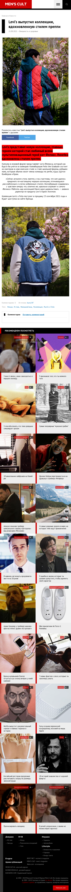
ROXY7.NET (38, 858)
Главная (5, 16)
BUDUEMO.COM (18, 873)
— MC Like (8, 840)
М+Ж (20, 837)
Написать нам (61, 888)
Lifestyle (46, 846)
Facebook (10, 137)
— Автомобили (47, 843)
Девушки (9, 837)
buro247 (30, 303)
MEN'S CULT (37, 861)
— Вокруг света (47, 855)
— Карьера (46, 853)
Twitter (27, 137)
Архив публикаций (13, 862)
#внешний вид (26, 307)
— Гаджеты (46, 840)
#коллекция (38, 307)
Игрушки (46, 837)
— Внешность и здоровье (51, 850)
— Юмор (21, 840)
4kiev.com (35, 864)
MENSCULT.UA (16, 867)
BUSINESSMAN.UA (17, 870)
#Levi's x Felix (49, 307)
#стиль (16, 307)
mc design (48, 880)
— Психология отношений (27, 843)
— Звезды (9, 843)
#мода (10, 307)
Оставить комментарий (33, 314)
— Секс (20, 846)
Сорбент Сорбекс (28, 882)
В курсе (8, 858)
